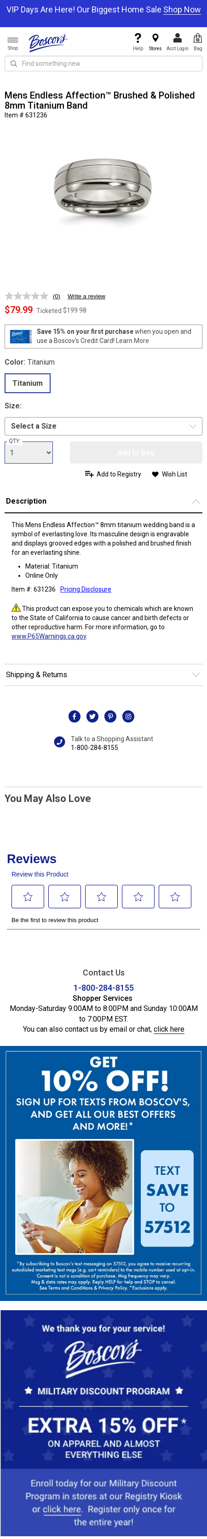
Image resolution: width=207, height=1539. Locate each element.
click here (169, 1029)
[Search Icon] (14, 63)
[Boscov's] (48, 42)
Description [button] (26, 501)
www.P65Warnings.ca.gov (49, 636)
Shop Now (182, 9)
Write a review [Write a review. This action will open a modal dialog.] (86, 296)
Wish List (174, 474)
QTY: (15, 441)
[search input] (103, 63)
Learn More (132, 340)
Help (138, 42)
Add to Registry (119, 474)
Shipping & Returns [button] (36, 674)
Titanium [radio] (27, 383)
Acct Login (178, 42)
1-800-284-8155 (94, 747)
